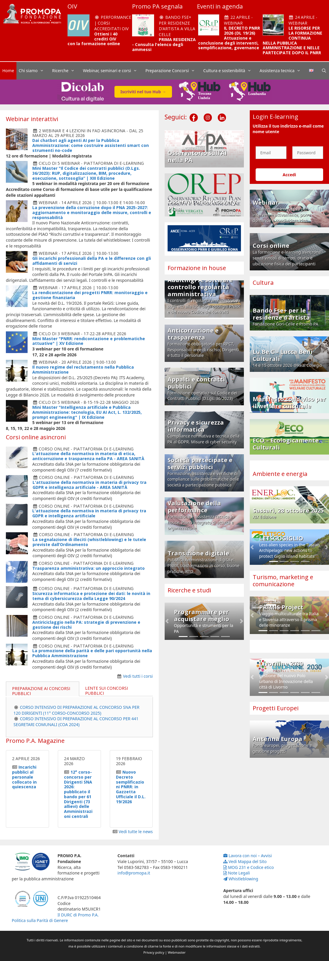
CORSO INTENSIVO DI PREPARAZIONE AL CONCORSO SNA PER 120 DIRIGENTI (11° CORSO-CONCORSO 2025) (76, 710)
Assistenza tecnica (283, 70)
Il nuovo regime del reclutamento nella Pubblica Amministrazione (83, 369)
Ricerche (66, 70)
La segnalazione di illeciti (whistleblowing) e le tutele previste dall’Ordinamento (89, 542)
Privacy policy (154, 952)
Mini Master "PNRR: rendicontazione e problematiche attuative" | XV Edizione (88, 341)
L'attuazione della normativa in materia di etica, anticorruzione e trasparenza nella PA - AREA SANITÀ (88, 456)
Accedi (289, 174)
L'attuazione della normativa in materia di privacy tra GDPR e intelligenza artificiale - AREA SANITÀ (89, 484)
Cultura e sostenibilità (230, 70)
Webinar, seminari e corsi (113, 70)
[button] (167, 621)
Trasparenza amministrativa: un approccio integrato (88, 568)
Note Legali (236, 873)
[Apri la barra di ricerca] (324, 70)
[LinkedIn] (222, 112)
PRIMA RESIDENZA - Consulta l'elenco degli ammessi (164, 44)
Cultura (263, 283)
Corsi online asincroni (36, 437)
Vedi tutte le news (136, 831)
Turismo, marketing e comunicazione (283, 580)
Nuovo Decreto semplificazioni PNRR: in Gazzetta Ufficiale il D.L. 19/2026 (131, 786)
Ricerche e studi (189, 590)
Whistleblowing (240, 879)
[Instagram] (208, 112)
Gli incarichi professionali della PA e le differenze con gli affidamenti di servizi (91, 260)
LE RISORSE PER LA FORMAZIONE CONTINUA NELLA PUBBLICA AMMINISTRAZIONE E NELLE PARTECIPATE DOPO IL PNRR (292, 40)
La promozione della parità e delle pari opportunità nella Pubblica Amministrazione (92, 653)
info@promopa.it (133, 873)
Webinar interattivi (32, 119)
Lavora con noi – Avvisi (247, 855)
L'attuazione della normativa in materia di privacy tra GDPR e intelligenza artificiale (89, 513)
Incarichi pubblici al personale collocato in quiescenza (24, 776)
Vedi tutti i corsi (138, 676)
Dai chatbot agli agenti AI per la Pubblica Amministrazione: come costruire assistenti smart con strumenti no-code (90, 145)
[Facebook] (194, 112)
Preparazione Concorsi (173, 70)
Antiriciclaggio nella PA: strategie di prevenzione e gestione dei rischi (86, 624)
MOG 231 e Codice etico (248, 867)
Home (8, 70)
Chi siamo (34, 70)
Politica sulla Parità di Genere (40, 920)
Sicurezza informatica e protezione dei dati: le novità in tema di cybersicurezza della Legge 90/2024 (91, 596)
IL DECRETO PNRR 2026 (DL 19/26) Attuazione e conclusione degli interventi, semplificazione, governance (229, 37)
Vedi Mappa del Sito (245, 861)
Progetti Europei (275, 708)
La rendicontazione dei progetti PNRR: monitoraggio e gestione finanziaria (90, 295)
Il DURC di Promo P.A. (78, 915)
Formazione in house (197, 268)
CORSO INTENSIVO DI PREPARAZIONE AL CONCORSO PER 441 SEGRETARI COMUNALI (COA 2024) (76, 721)
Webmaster (177, 952)
